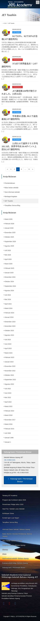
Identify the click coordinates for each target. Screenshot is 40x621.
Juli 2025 (8, 250)
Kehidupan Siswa (8, 513)
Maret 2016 (8, 424)
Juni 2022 (8, 393)
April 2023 (8, 348)
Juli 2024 (8, 295)
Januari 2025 (9, 272)
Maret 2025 (8, 264)
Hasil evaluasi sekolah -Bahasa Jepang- (15, 558)
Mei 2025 (8, 255)
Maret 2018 (8, 415)
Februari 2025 (9, 268)
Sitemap (5, 549)
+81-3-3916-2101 (9, 460)
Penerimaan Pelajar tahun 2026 (12, 504)
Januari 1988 (9, 437)
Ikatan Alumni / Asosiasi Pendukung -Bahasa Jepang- (17, 535)
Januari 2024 (9, 317)
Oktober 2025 (9, 237)
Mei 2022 (8, 397)
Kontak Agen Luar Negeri (10, 518)
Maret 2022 (8, 406)
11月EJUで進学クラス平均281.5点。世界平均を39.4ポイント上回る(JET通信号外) (20, 146)
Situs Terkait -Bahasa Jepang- (12, 541)
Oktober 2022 (9, 375)
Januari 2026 (9, 228)
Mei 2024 (8, 299)
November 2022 (10, 371)
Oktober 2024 (9, 281)
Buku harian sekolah (11, 187)
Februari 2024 (9, 313)
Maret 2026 (8, 219)
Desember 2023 (10, 322)
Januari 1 (8, 442)
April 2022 (8, 402)
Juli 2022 (8, 388)
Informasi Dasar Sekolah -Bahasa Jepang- (16, 529)
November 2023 (10, 326)
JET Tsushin (16, 32)
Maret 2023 (8, 353)
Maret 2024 (8, 308)
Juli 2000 (8, 433)
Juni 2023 (8, 344)
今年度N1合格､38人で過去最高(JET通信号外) (20, 117)
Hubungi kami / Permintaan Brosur (20, 480)
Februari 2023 (9, 357)
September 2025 (10, 241)
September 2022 (10, 379)
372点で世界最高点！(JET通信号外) (20, 65)
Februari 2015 (9, 429)
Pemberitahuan (17, 59)
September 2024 (10, 286)
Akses (4, 554)
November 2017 (10, 420)
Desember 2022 (10, 366)
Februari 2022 (9, 411)
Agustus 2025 (9, 246)
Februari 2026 (9, 223)
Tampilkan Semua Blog (12, 205)
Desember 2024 (10, 277)
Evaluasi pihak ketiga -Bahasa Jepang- (15, 563)
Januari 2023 (9, 362)
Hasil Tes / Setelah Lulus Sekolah (13, 509)
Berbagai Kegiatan (11, 196)
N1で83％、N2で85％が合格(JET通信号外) (19, 38)
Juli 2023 (8, 339)
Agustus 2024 (9, 290)
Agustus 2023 (9, 335)
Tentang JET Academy (9, 495)
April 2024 (8, 304)
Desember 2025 (10, 232)
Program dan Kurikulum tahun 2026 (14, 500)
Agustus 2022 (9, 384)
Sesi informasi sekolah (12, 192)
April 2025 (8, 259)
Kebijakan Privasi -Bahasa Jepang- (14, 545)
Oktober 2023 (9, 330)
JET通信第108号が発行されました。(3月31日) (19, 92)
